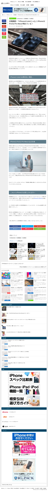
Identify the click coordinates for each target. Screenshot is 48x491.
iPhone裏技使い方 (36, 1)
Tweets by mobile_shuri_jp (7, 484)
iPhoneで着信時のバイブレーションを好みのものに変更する (32, 266)
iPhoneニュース (13, 1)
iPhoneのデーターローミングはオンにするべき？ (13, 263)
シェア (4, 21)
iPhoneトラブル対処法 (30, 488)
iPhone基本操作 (28, 1)
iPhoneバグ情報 (21, 1)
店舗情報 (44, 488)
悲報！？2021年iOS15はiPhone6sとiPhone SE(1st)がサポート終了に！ (18, 313)
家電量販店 (26, 18)
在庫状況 (31, 18)
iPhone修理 (37, 488)
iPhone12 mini (20, 18)
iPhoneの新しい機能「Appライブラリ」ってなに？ (15, 325)
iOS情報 (41, 488)
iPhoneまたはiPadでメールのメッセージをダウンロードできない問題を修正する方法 (21, 319)
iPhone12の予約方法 (38, 198)
